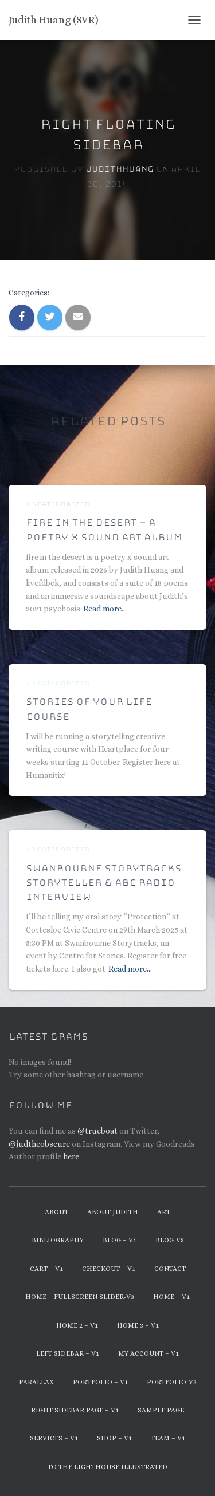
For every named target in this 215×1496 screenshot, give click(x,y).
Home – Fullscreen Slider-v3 (79, 1297)
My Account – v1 (148, 1353)
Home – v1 (171, 1297)
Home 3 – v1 (138, 1325)
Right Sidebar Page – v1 (75, 1410)
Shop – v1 (114, 1438)
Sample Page (161, 1410)
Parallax (36, 1382)
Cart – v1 (46, 1269)
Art (163, 1212)
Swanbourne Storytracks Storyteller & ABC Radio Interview (103, 883)
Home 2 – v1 (77, 1325)
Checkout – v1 (108, 1269)
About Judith (112, 1212)
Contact (170, 1269)
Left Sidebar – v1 (67, 1353)
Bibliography (58, 1240)
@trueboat (97, 1130)
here (71, 1156)
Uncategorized (58, 504)
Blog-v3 (169, 1240)
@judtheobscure (39, 1143)
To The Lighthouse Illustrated (107, 1467)
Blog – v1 (119, 1240)
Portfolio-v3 (172, 1382)
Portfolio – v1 (100, 1382)
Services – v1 (54, 1438)
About (56, 1212)
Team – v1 (168, 1438)
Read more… (105, 608)
